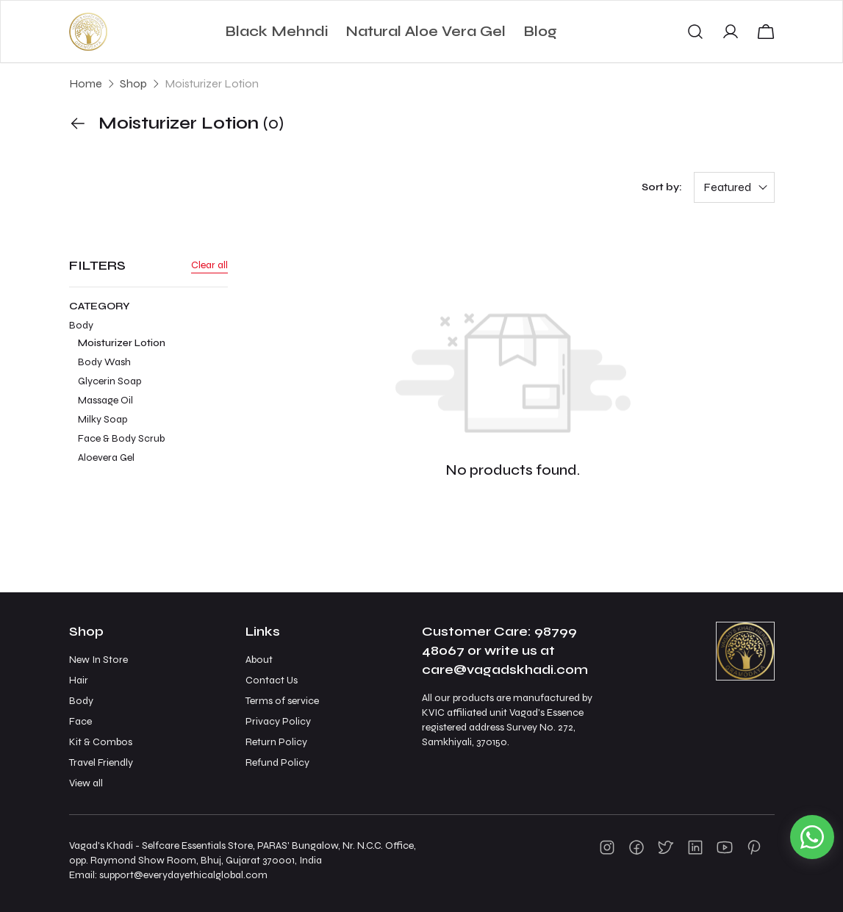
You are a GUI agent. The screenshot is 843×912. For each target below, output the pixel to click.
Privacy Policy (278, 721)
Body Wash (104, 362)
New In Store (98, 659)
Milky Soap (102, 419)
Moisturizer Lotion (121, 343)
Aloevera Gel (106, 457)
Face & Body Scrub (121, 438)
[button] (695, 31)
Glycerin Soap (109, 381)
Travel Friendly (101, 762)
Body (148, 393)
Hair (78, 680)
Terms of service (282, 700)
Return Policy (276, 742)
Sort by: (662, 187)
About (259, 659)
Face (80, 721)
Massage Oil (105, 400)
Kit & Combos (100, 742)
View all (86, 783)
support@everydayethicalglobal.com (183, 875)
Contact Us (271, 680)
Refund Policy (277, 762)
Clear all (209, 265)
